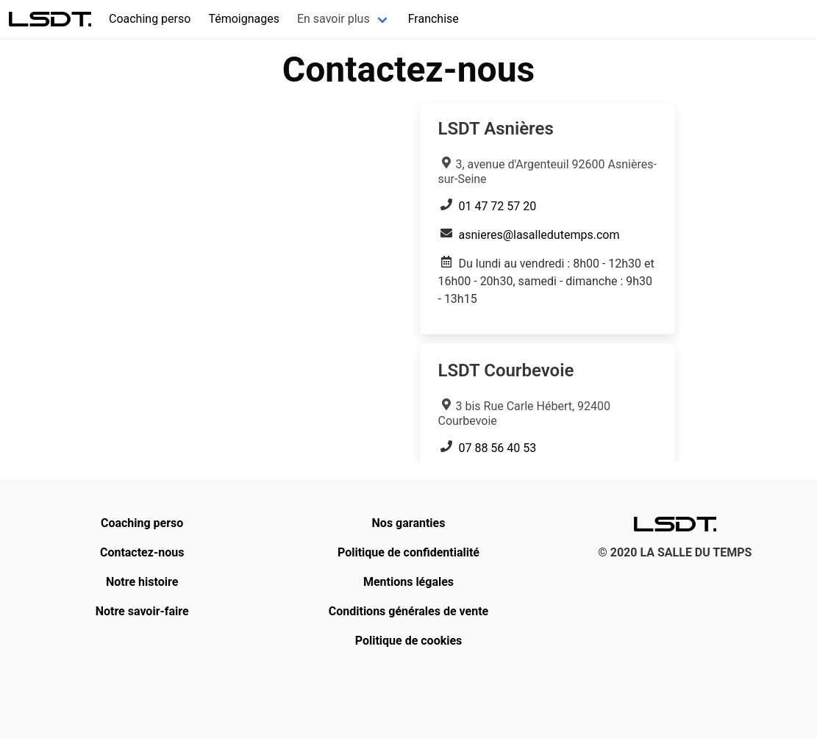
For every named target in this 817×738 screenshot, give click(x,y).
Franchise (433, 19)
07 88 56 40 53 (497, 448)
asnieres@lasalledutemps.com (538, 235)
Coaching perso (149, 19)
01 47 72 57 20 (497, 206)
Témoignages (243, 19)
